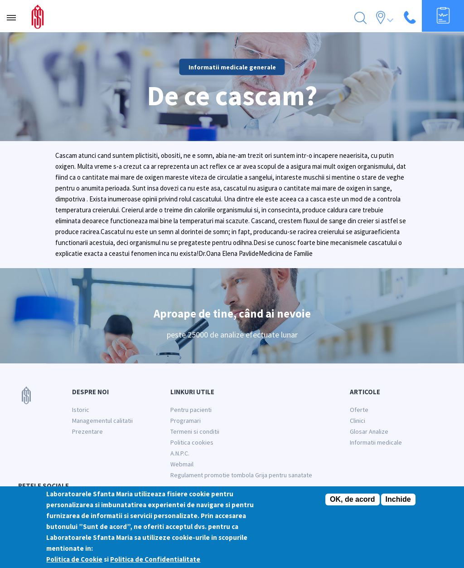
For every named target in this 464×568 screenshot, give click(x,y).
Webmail (181, 464)
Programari (185, 420)
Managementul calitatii (102, 420)
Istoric (80, 410)
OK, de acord (352, 504)
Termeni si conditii (194, 431)
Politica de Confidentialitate (155, 563)
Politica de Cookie (74, 563)
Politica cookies (191, 442)
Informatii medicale (376, 442)
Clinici (357, 420)
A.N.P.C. (179, 453)
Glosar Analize (369, 431)
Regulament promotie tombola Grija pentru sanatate (241, 475)
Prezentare (87, 431)
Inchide (398, 504)
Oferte (359, 410)
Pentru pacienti (191, 410)
